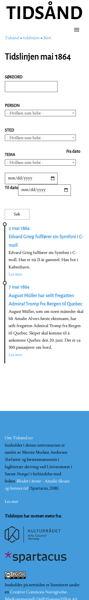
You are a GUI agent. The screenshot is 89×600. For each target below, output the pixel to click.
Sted (9, 130)
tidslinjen (31, 38)
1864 (47, 38)
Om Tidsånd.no (19, 438)
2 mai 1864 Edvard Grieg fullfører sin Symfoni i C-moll (46, 237)
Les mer (15, 274)
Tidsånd (12, 38)
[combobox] (40, 113)
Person (12, 105)
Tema (10, 154)
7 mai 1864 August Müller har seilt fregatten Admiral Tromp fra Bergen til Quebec (45, 295)
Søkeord (13, 77)
